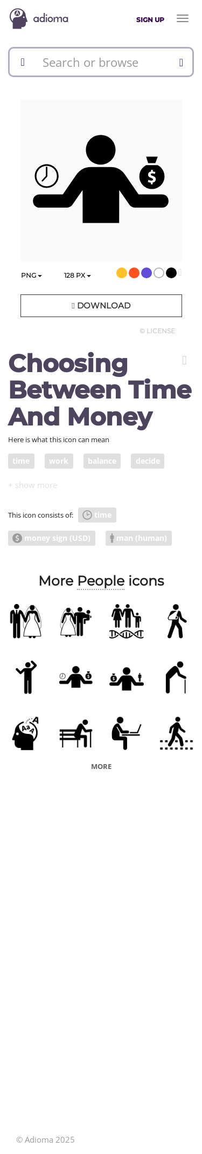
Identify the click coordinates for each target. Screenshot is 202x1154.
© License (157, 331)
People (100, 581)
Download (101, 305)
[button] (184, 360)
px (77, 275)
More (101, 766)
